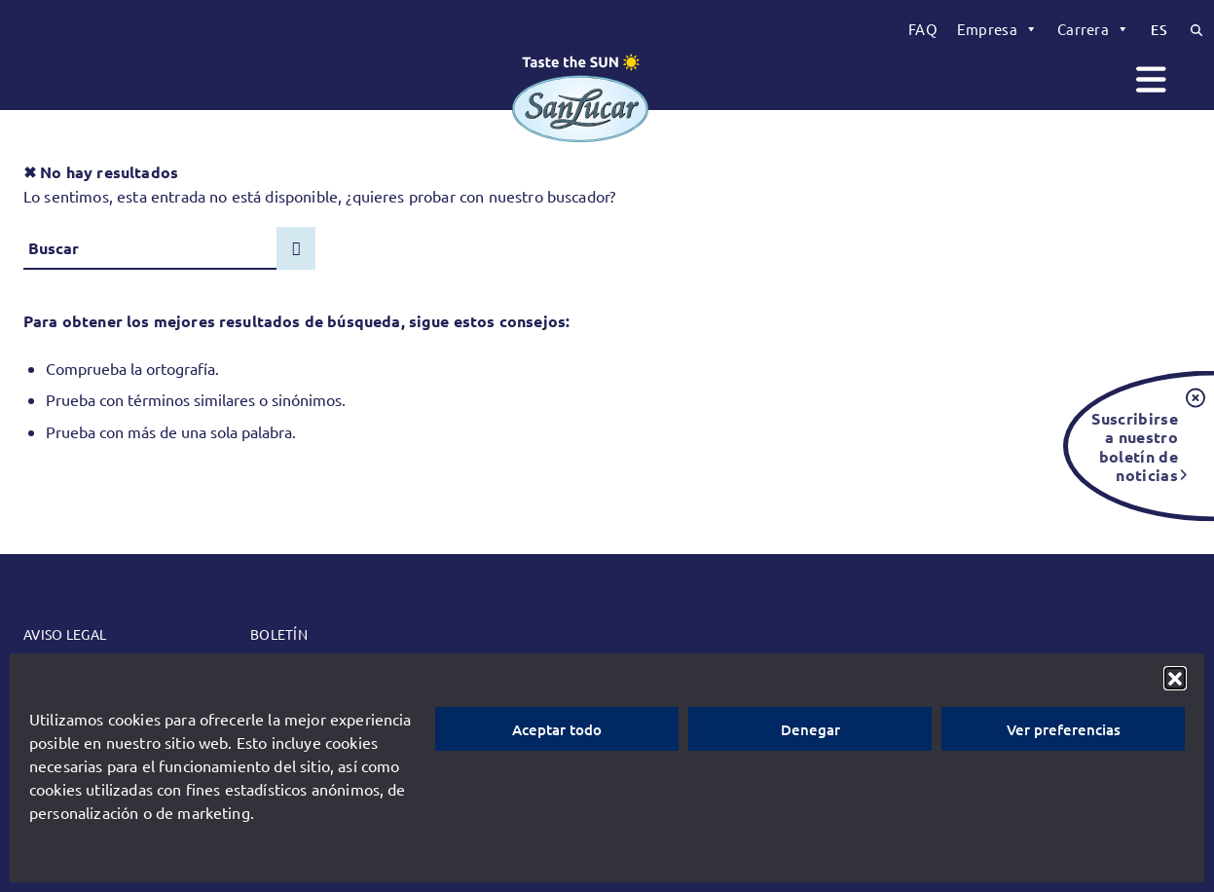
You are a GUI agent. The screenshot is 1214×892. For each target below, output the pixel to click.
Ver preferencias (1064, 729)
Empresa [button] (997, 29)
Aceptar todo (557, 729)
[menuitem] (923, 29)
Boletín (279, 634)
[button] (1175, 678)
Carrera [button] (1093, 29)
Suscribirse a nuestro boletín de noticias (1134, 446)
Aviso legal (64, 634)
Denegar (810, 729)
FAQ (923, 28)
